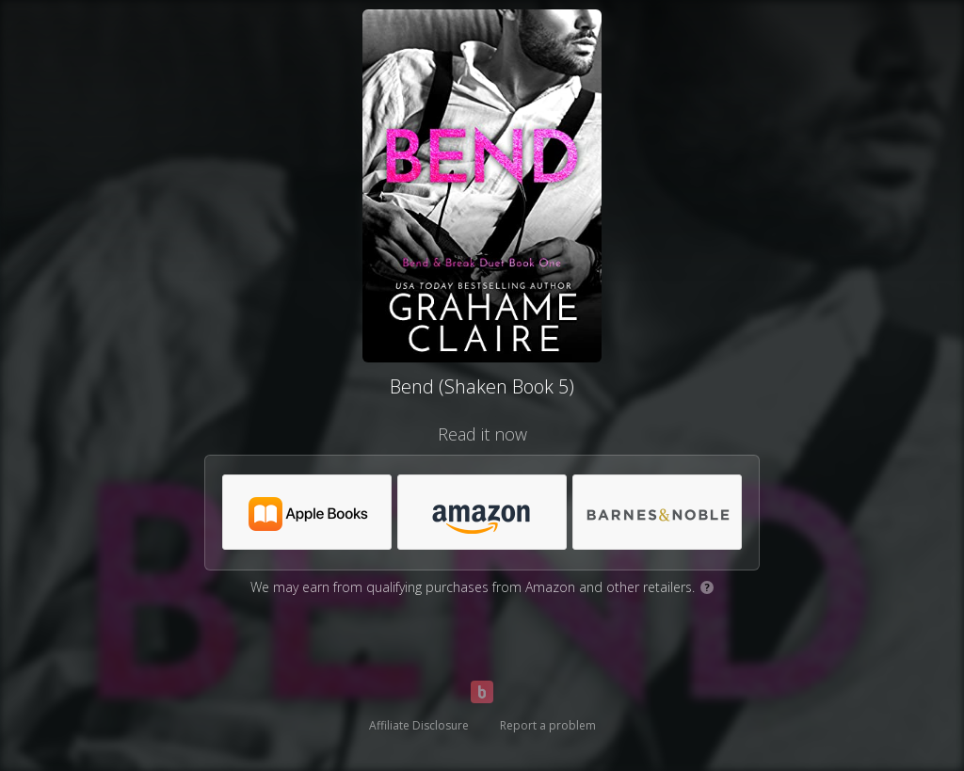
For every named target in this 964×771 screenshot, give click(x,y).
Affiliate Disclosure (419, 725)
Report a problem (548, 725)
